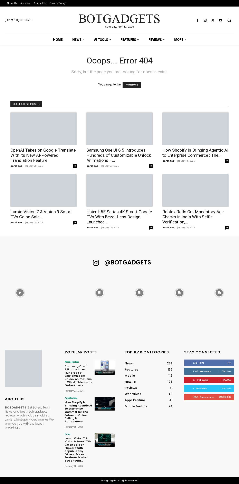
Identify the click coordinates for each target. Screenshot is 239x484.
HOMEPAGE (132, 84)
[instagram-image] (20, 293)
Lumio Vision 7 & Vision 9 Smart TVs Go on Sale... (41, 214)
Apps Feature (71, 397)
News (67, 434)
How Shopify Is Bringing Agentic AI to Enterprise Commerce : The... (195, 153)
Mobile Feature (72, 362)
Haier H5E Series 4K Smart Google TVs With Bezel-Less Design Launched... (119, 216)
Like (229, 362)
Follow (226, 371)
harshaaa (16, 165)
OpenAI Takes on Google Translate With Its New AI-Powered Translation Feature (43, 155)
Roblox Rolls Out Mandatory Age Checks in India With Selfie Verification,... (193, 216)
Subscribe (225, 397)
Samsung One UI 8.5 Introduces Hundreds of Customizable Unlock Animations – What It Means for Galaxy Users (79, 375)
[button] (229, 20)
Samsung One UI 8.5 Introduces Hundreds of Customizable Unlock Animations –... (118, 155)
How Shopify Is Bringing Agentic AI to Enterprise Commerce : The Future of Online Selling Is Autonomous (78, 411)
